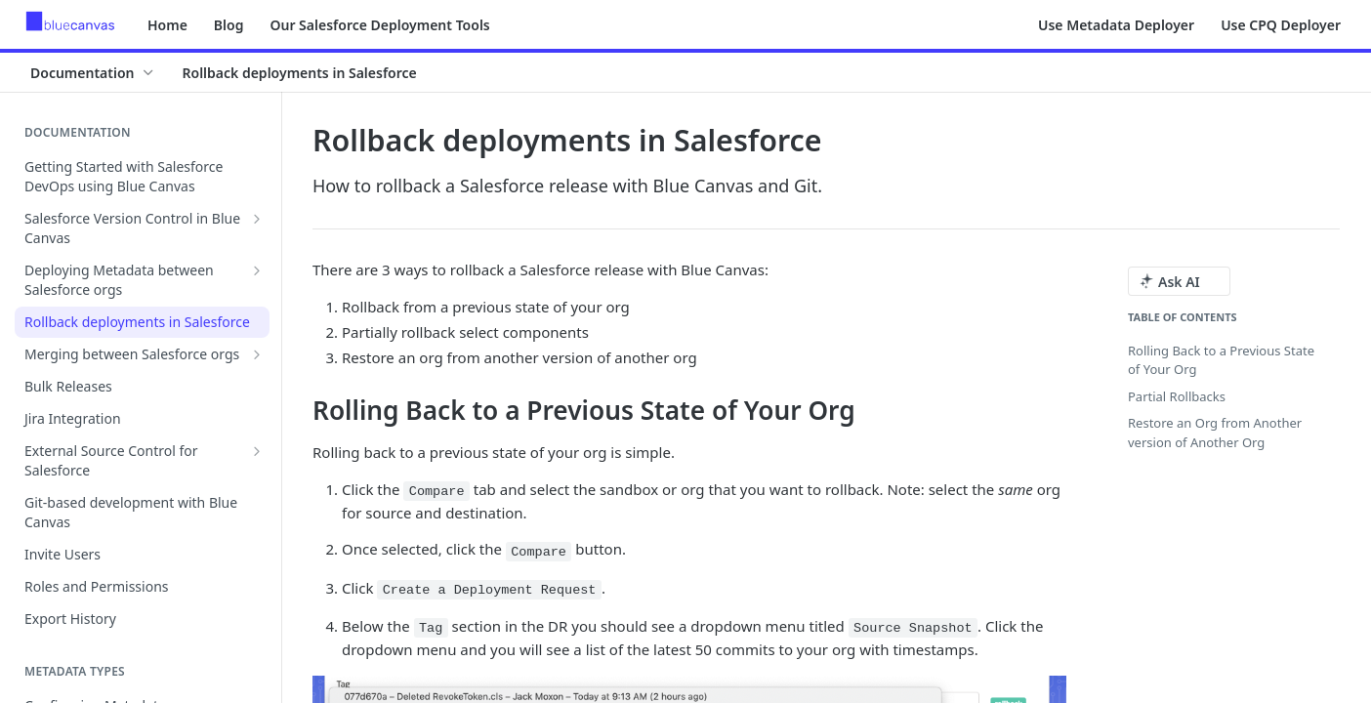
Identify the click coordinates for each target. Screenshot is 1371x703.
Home (167, 25)
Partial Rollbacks (1177, 396)
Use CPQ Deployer (1281, 25)
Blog (229, 25)
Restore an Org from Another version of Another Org (1215, 432)
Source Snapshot (913, 628)
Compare (437, 491)
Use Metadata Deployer (1116, 25)
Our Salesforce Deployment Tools (379, 25)
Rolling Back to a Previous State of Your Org (1221, 360)
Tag (430, 628)
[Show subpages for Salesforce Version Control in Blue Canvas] (257, 219)
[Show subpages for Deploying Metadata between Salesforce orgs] (257, 270)
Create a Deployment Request (490, 590)
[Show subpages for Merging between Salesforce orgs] (257, 354)
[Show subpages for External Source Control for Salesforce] (257, 451)
